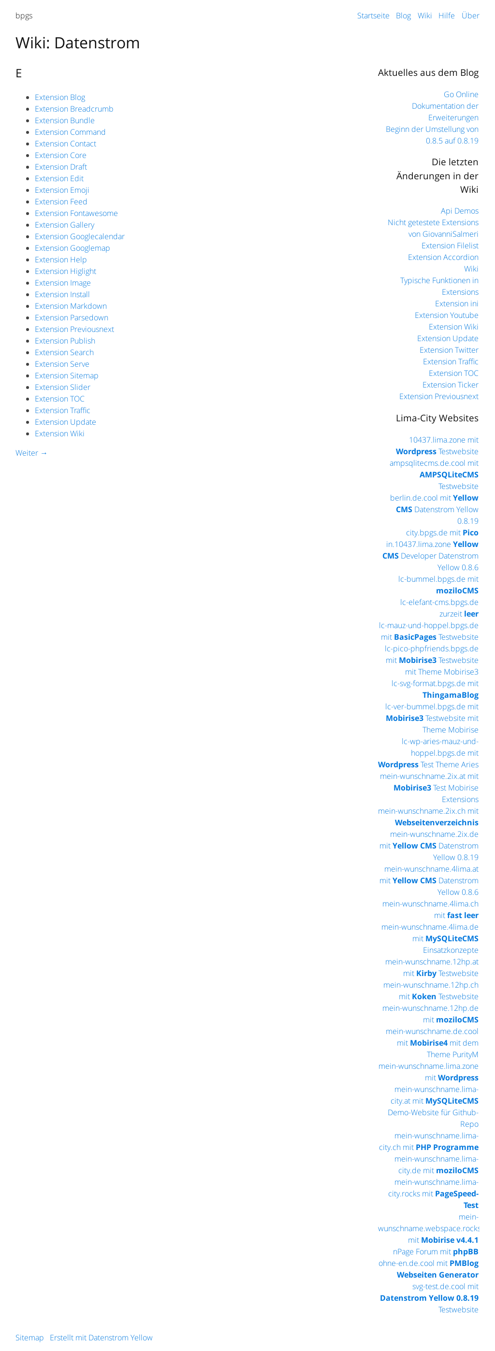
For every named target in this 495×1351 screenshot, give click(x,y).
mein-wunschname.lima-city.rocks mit (433, 1193)
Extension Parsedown (71, 317)
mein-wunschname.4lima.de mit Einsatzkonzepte (430, 938)
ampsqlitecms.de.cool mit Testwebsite (434, 474)
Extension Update (65, 422)
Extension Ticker (450, 384)
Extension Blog (60, 97)
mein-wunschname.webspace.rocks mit (429, 1228)
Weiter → (31, 452)
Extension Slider (62, 387)
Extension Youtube (447, 315)
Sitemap (29, 1337)
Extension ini (457, 303)
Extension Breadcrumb (74, 108)
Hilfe (446, 15)
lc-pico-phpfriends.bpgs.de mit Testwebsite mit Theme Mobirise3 (432, 660)
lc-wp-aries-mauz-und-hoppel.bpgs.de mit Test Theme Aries (428, 753)
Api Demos (460, 210)
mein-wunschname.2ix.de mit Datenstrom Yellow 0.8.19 (429, 845)
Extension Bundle (65, 120)
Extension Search (64, 352)
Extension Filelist (450, 245)
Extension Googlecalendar (80, 236)
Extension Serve (62, 364)
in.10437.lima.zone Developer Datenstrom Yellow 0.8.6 (430, 556)
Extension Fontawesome (76, 213)
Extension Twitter (449, 350)
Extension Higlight (65, 271)
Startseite (373, 15)
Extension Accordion (443, 257)
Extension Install (62, 294)
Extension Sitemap (67, 375)
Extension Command (70, 132)
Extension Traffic (62, 410)
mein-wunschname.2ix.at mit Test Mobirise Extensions (429, 788)
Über (471, 15)
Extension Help (61, 259)
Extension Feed (61, 201)
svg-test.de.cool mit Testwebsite (429, 1298)
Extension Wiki (60, 433)
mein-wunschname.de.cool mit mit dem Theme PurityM (432, 1043)
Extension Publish (65, 340)
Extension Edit (59, 178)
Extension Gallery (64, 224)
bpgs (23, 15)
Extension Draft (61, 166)
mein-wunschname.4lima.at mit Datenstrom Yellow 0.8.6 (429, 880)
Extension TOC (60, 398)
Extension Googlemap (72, 248)
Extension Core (61, 155)
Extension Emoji (62, 190)
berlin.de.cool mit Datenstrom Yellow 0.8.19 (434, 509)
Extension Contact (65, 143)
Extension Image (63, 282)
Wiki (425, 15)
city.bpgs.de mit (442, 532)
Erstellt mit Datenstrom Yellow (101, 1337)
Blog (403, 15)
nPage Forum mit (436, 1251)
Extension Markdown (71, 306)
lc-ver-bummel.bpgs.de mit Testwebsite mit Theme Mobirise (432, 718)
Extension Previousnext (74, 329)
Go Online (461, 94)
